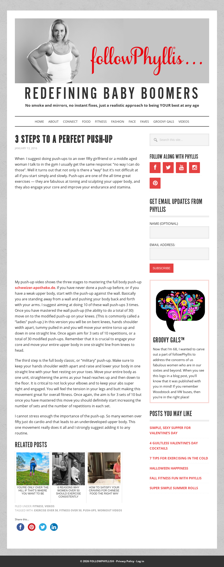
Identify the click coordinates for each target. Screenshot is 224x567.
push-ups (89, 510)
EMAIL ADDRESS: (162, 245)
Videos (49, 506)
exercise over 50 (46, 510)
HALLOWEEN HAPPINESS (169, 468)
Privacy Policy (125, 561)
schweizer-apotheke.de (35, 287)
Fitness (38, 506)
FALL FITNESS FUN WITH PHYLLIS (175, 478)
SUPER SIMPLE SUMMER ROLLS (174, 488)
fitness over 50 (70, 510)
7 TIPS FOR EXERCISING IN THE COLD (179, 458)
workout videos (110, 510)
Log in (140, 561)
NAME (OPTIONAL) (164, 223)
